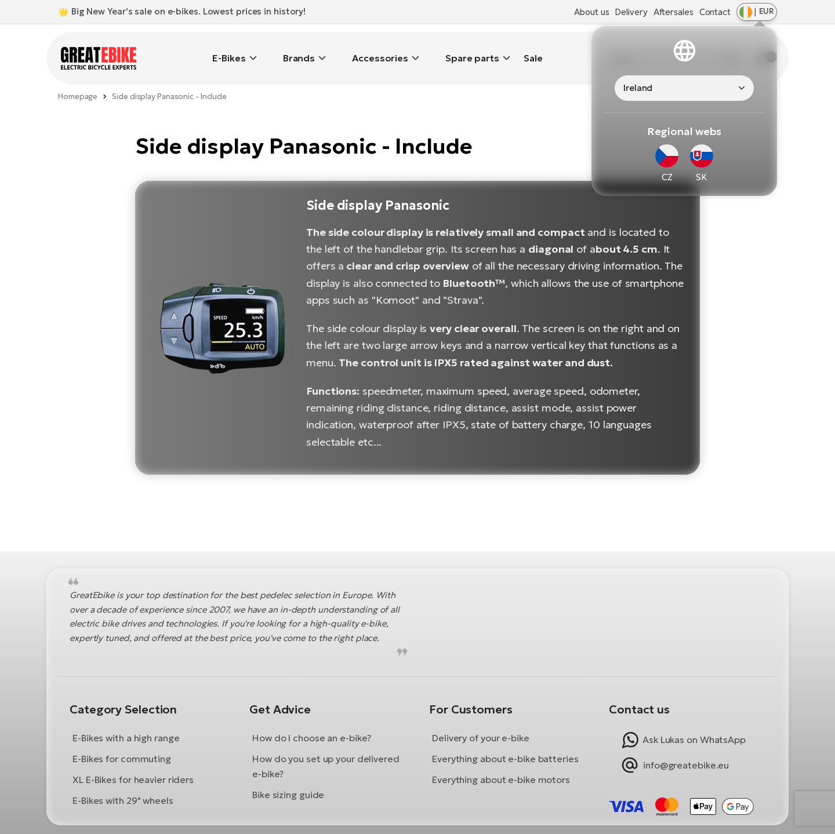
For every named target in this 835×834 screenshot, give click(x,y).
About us (591, 11)
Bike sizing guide (288, 777)
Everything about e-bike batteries (505, 741)
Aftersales (674, 11)
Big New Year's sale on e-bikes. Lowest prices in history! (188, 11)
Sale (533, 49)
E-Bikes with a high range (126, 720)
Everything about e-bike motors (501, 762)
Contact (715, 11)
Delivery (631, 11)
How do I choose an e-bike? (311, 720)
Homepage (77, 79)
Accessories (380, 49)
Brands (299, 49)
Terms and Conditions (364, 821)
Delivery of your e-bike (480, 720)
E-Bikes (228, 49)
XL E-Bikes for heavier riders (133, 762)
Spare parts (472, 49)
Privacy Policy (485, 821)
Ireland (637, 87)
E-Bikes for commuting (121, 741)
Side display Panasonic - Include (169, 79)
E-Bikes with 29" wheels (122, 783)
